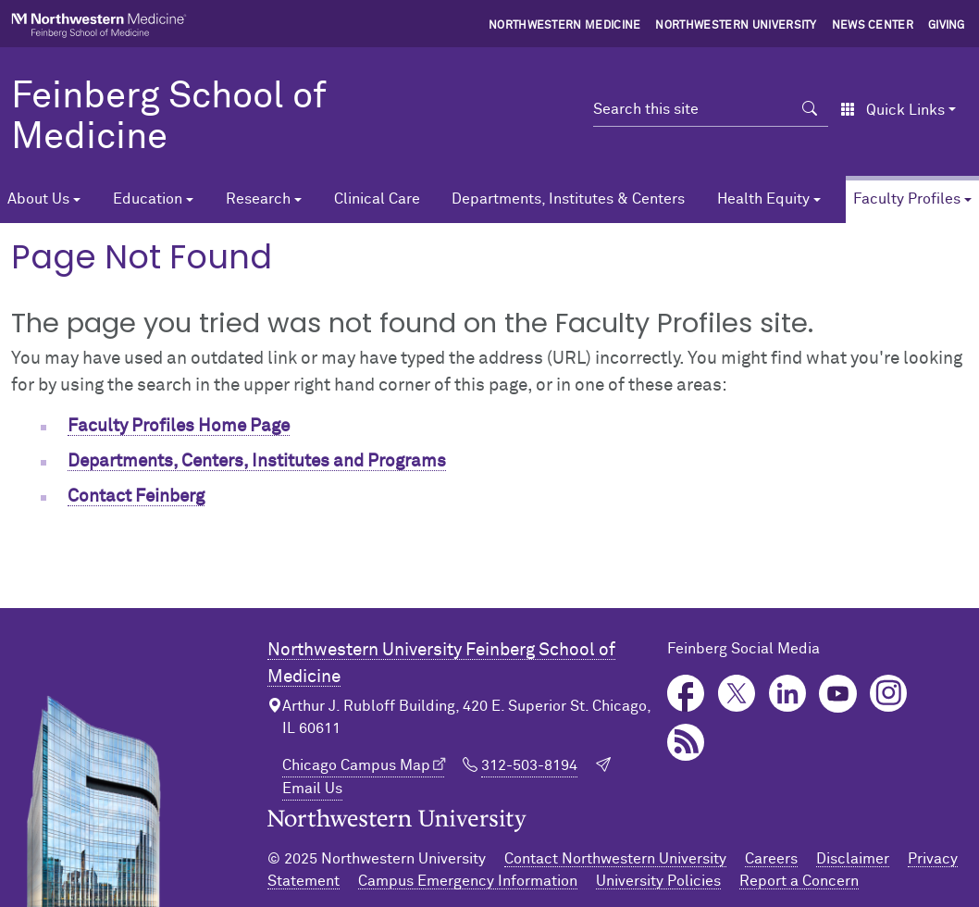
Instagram (889, 694)
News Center (873, 25)
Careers (771, 858)
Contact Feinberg (136, 496)
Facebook (686, 694)
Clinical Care (377, 199)
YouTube (838, 694)
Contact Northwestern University (615, 858)
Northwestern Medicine (565, 25)
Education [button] (147, 199)
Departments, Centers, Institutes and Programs (257, 461)
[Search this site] (692, 109)
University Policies (658, 881)
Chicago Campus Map (356, 765)
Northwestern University (735, 25)
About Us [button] (38, 199)
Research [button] (258, 199)
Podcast (686, 743)
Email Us (312, 788)
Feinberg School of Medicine (169, 117)
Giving (946, 25)
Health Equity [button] (763, 199)
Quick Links (892, 110)
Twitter (737, 694)
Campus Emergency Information (467, 881)
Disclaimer (852, 858)
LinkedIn (788, 694)
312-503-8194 (529, 765)
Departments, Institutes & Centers (568, 199)
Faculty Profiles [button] (906, 199)
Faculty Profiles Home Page (179, 426)
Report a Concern (799, 881)
